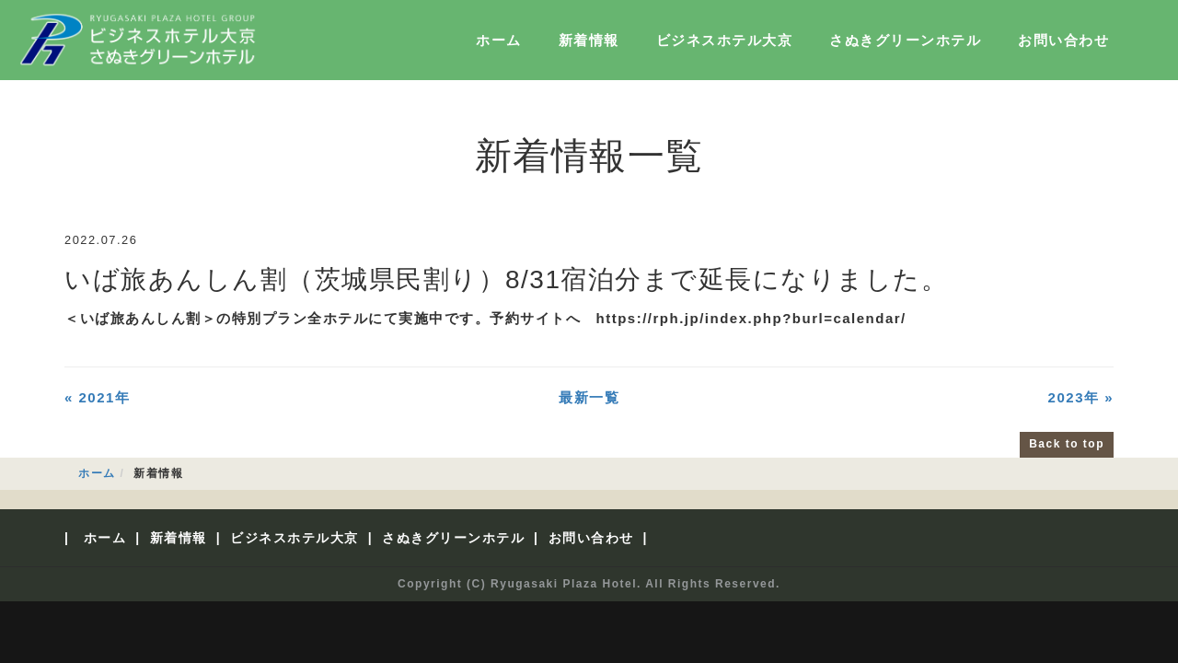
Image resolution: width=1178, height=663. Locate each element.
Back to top (1066, 443)
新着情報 (589, 40)
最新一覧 (589, 397)
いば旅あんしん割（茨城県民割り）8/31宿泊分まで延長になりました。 (506, 279)
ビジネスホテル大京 (724, 40)
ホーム (499, 40)
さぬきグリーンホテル (905, 40)
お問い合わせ (1063, 40)
